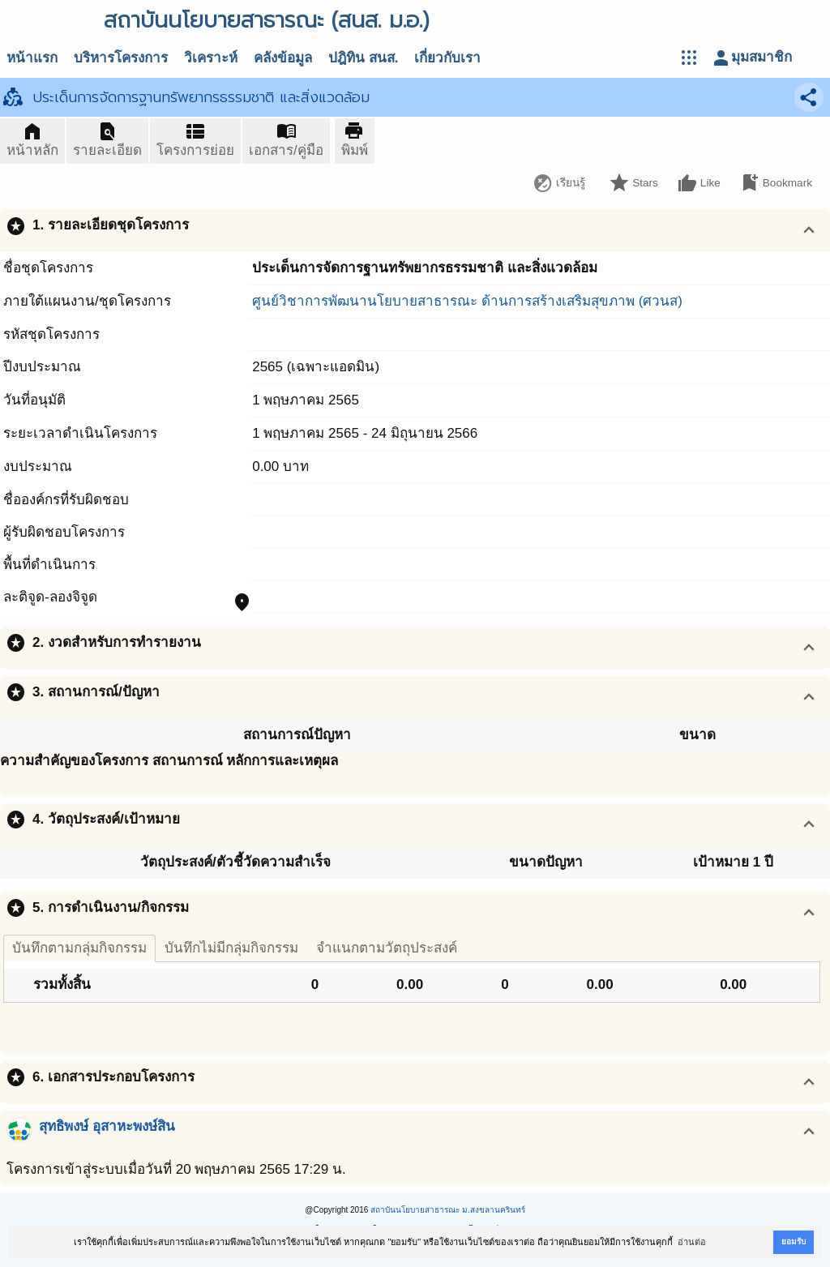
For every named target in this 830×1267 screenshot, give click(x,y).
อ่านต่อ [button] (692, 1242)
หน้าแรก (32, 58)
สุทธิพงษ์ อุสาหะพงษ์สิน (107, 1126)
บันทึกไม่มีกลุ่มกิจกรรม (231, 948)
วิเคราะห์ (210, 58)
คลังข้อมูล (283, 58)
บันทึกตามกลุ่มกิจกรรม (79, 948)
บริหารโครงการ (121, 58)
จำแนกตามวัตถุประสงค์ (386, 948)
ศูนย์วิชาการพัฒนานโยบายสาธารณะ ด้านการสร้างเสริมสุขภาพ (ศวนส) (467, 301)
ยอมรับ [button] (793, 1241)
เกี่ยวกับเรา (447, 58)
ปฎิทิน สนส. (363, 58)
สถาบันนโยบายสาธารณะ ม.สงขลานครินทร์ (447, 1209)
